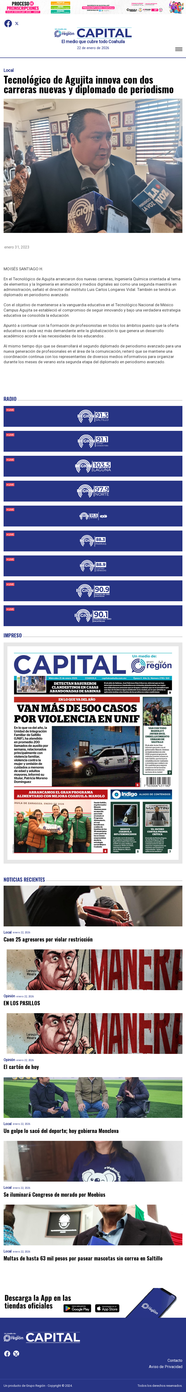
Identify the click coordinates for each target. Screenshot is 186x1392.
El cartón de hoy (21, 1067)
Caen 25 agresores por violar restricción (48, 939)
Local (9, 70)
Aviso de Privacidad (165, 1366)
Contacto (175, 1360)
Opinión (9, 996)
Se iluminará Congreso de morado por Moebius (54, 1194)
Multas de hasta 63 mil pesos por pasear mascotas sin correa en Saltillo (83, 1258)
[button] (178, 50)
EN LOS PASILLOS (22, 1003)
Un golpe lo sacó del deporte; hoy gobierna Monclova (62, 1131)
